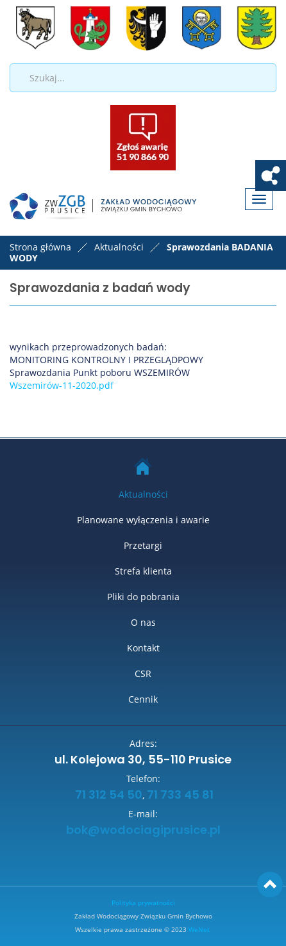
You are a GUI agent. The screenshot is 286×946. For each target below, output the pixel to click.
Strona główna (40, 247)
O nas (143, 622)
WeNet (199, 929)
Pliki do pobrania (143, 597)
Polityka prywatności (143, 902)
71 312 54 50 (107, 795)
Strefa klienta (143, 571)
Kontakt (143, 648)
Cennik (143, 699)
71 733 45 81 (180, 795)
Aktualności (143, 494)
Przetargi (143, 545)
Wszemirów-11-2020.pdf (63, 385)
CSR (143, 673)
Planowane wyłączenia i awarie (143, 520)
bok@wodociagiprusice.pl (143, 830)
